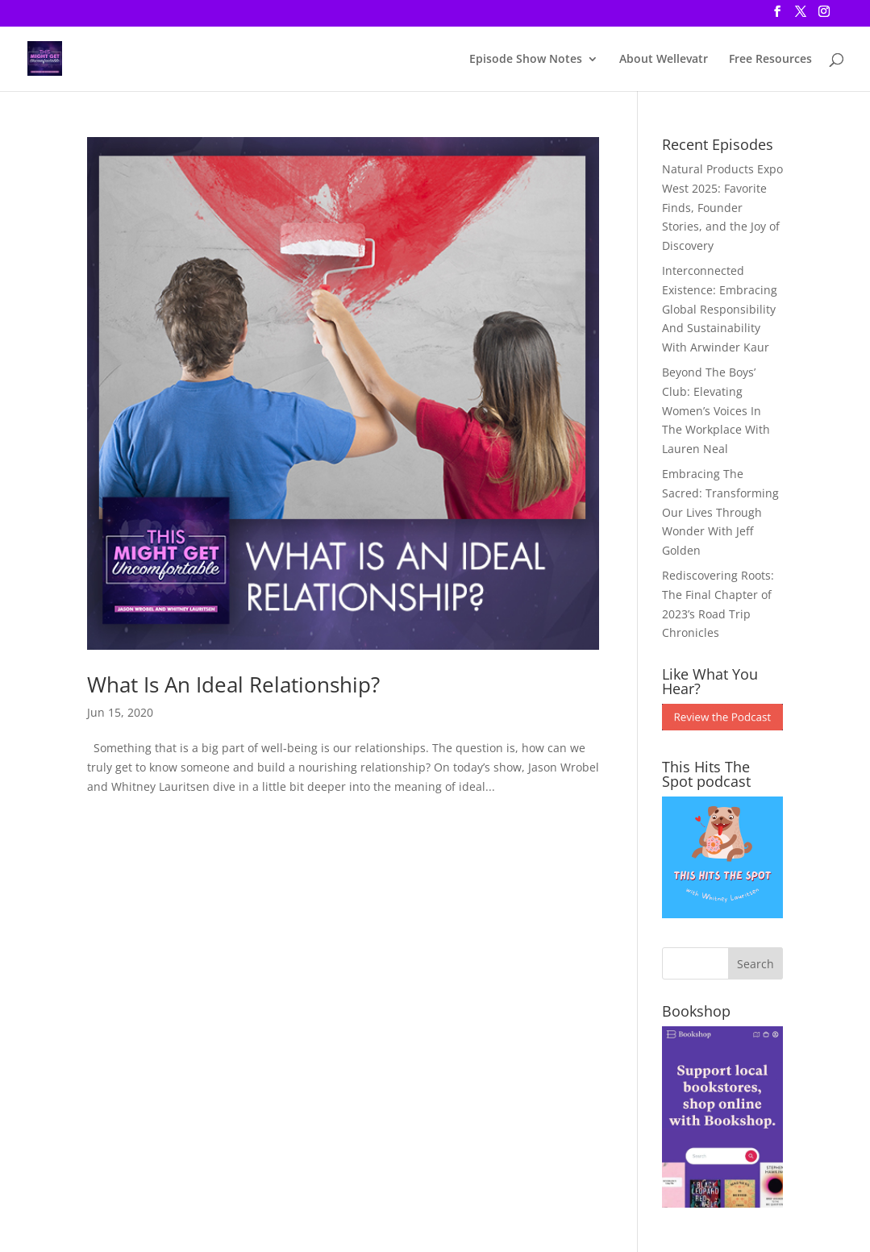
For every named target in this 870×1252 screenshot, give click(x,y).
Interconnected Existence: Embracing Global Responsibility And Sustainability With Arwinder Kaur (719, 309)
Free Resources (770, 59)
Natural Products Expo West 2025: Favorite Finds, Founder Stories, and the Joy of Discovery (722, 207)
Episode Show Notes (525, 59)
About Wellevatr (663, 59)
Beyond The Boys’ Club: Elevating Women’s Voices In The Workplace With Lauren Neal (716, 410)
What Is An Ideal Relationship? (233, 684)
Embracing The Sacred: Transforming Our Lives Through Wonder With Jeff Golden (720, 512)
